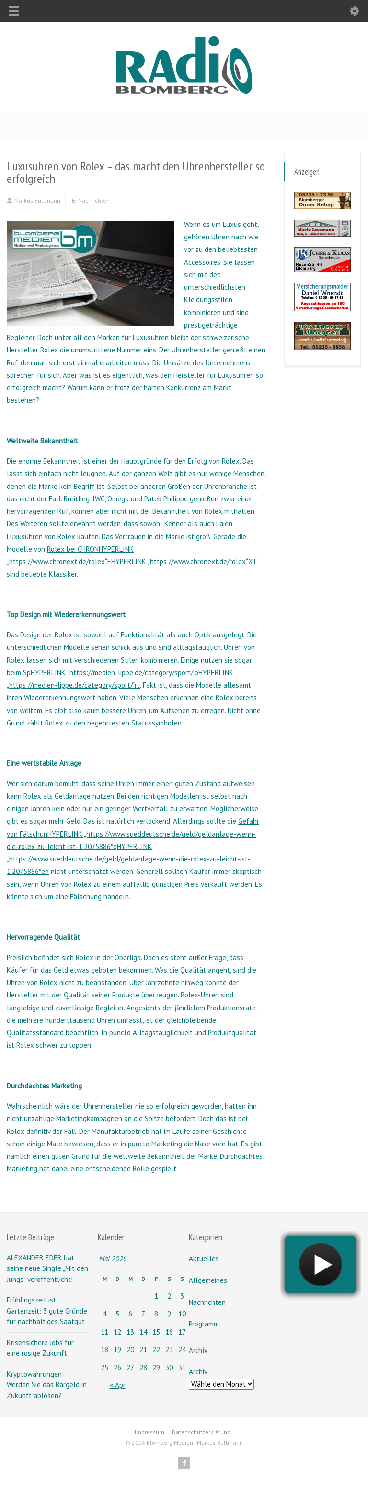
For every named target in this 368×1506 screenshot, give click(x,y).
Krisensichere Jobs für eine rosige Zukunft (40, 1348)
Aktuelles (204, 1258)
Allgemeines (208, 1280)
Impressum (149, 1432)
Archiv (198, 1371)
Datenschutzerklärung (201, 1432)
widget (320, 1281)
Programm (204, 1323)
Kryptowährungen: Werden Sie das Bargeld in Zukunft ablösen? (47, 1385)
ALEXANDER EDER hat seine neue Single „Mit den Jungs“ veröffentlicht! (47, 1268)
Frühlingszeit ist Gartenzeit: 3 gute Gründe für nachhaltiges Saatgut (47, 1310)
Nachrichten (94, 200)
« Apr (118, 1385)
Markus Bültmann (37, 200)
